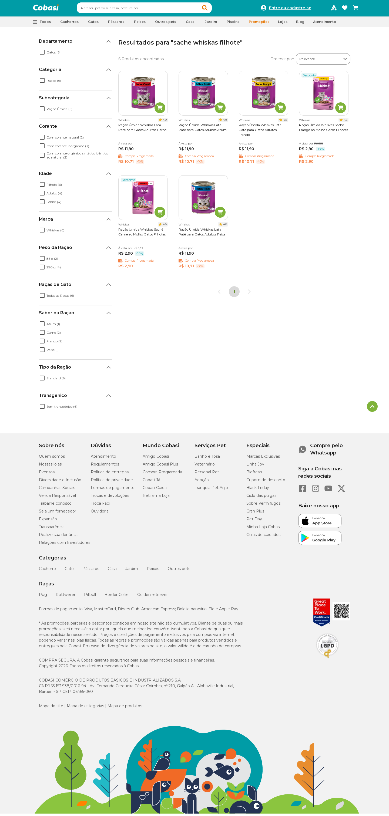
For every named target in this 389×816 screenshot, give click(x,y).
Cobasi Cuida (155, 490)
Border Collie (117, 597)
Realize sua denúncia (59, 537)
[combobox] (154, 9)
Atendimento (324, 24)
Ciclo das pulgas (261, 497)
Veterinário (204, 466)
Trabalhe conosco (55, 505)
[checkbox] (42, 54)
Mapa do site (51, 708)
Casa (112, 571)
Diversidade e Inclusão (60, 482)
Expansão (48, 521)
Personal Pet (206, 474)
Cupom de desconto (265, 482)
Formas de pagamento (113, 490)
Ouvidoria (100, 513)
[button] (215, 9)
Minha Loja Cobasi (263, 529)
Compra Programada (162, 474)
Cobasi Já (151, 482)
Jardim (131, 571)
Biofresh (254, 474)
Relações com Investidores (64, 544)
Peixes (153, 571)
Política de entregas (110, 474)
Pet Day (254, 521)
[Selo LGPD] (327, 660)
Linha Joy (255, 466)
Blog (300, 24)
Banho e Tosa (207, 458)
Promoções (259, 24)
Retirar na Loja (156, 497)
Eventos (47, 474)
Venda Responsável (57, 497)
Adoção (201, 482)
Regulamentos (105, 466)
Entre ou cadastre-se (290, 9)
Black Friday (257, 490)
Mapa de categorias (85, 708)
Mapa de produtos (125, 708)
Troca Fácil (100, 505)
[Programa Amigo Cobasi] (334, 9)
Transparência (52, 529)
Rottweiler (65, 597)
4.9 (165, 122)
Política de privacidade (112, 482)
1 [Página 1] (234, 294)
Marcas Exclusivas (263, 458)
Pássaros (90, 571)
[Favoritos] (344, 9)
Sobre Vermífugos (263, 505)
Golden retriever (152, 597)
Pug (43, 597)
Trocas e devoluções (110, 497)
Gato (69, 571)
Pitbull (90, 597)
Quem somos (52, 458)
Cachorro (47, 571)
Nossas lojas (50, 466)
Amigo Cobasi (156, 458)
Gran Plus (255, 513)
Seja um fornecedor (57, 513)
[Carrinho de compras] (355, 9)
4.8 (285, 122)
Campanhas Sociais (57, 490)
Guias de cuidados (263, 537)
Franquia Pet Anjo (211, 490)
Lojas (282, 24)
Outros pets (179, 571)
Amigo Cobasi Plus (160, 466)
